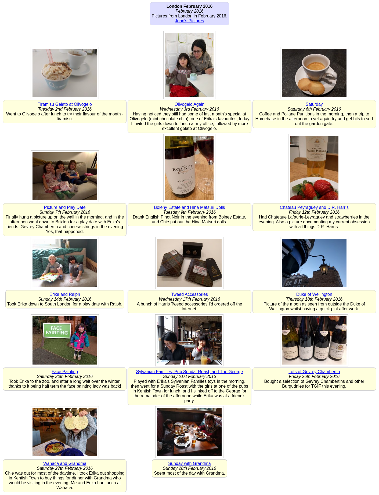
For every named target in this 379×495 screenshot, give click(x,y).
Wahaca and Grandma (64, 463)
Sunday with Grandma (189, 463)
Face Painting (65, 371)
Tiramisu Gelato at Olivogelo (65, 104)
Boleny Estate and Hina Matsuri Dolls (189, 207)
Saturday (314, 104)
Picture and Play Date (65, 207)
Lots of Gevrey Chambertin (314, 371)
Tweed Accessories (189, 294)
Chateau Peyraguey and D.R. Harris (314, 207)
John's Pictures (189, 21)
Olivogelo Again (189, 104)
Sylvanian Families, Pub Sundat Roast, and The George (189, 371)
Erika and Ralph (64, 294)
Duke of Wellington (314, 294)
